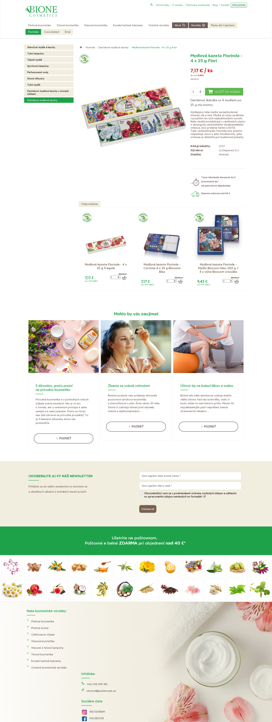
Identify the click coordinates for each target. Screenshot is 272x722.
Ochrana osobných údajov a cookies (172, 711)
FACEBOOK (97, 655)
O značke (202, 641)
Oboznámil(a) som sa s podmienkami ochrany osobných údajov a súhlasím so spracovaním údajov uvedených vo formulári (190, 495)
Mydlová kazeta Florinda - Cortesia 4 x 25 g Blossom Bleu (162, 268)
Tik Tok (90, 668)
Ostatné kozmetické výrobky (49, 667)
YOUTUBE (96, 662)
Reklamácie (204, 634)
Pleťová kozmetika (42, 621)
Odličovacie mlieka (43, 634)
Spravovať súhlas (201, 711)
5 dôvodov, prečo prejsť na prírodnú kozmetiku (54, 388)
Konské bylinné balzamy (46, 661)
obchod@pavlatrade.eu (101, 628)
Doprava (202, 621)
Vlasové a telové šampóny (47, 647)
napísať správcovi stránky (138, 711)
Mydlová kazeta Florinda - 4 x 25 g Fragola (106, 266)
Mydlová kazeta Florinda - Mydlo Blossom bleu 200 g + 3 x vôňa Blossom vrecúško (218, 268)
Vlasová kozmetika (42, 641)
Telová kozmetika (42, 654)
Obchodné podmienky (210, 628)
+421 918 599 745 (97, 621)
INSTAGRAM (97, 648)
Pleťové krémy (40, 628)
